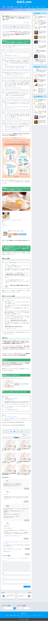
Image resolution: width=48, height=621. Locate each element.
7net (3, 227)
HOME (24, 613)
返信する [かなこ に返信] (26, 488)
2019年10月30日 (5, 543)
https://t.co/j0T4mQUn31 (9, 407)
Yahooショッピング (23, 234)
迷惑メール (35, 615)
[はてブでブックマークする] (18, 27)
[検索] (14, 608)
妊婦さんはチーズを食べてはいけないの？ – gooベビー (14, 75)
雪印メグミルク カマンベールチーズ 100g (16, 231)
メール (4, 577)
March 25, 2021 (15, 409)
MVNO (25, 615)
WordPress (18, 615)
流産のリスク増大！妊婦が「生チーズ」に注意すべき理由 (15, 97)
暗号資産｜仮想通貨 (12, 615)
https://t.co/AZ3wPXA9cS (13, 416)
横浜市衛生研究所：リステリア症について (12, 55)
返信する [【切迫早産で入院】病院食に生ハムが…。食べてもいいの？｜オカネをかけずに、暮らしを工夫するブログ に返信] (27, 554)
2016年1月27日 (8, 507)
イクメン (28, 435)
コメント (4, 560)
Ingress (28, 615)
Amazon (3, 223)
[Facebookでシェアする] (14, 27)
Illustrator (22, 615)
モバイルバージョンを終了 (24, 619)
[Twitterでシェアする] (10, 27)
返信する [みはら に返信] (26, 501)
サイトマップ (40, 615)
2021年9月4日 (18, 549)
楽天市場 (3, 224)
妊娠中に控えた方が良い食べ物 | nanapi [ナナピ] (13, 129)
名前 (3, 573)
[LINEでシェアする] (22, 27)
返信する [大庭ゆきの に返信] (26, 520)
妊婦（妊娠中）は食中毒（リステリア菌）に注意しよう (14, 119)
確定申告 (7, 615)
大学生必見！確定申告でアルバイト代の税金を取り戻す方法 (24, 9)
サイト (3, 582)
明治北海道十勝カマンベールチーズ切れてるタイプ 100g (12, 220)
